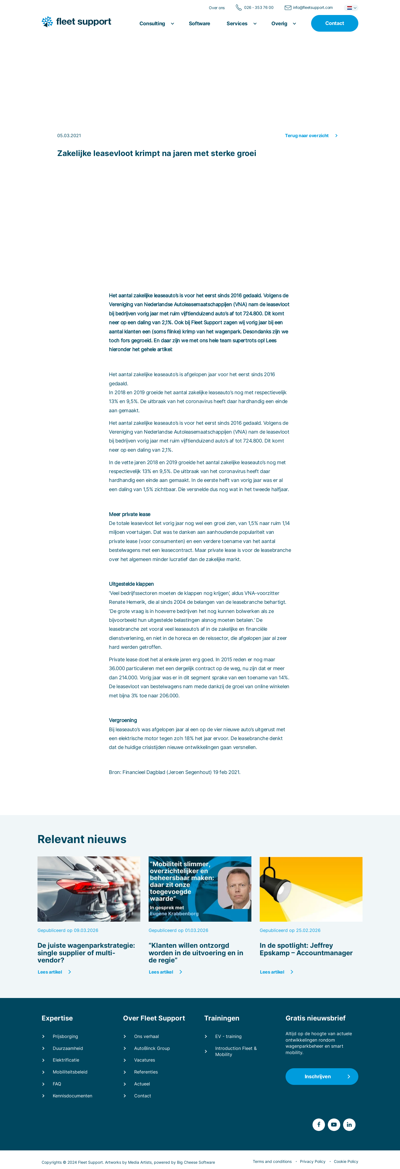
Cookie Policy (346, 1161)
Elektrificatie (66, 1060)
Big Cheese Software (196, 1162)
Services (238, 23)
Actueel (142, 1084)
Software (199, 23)
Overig (279, 23)
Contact (142, 1095)
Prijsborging (65, 1036)
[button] (351, 8)
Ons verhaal (146, 1036)
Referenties (146, 1072)
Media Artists (140, 1162)
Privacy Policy (313, 1161)
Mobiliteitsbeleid (70, 1072)
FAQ (57, 1084)
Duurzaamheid (68, 1048)
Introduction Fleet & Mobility (236, 1051)
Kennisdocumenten (72, 1095)
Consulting (152, 23)
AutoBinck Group (152, 1048)
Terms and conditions (272, 1161)
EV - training (228, 1036)
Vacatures (144, 1060)
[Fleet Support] (78, 22)
